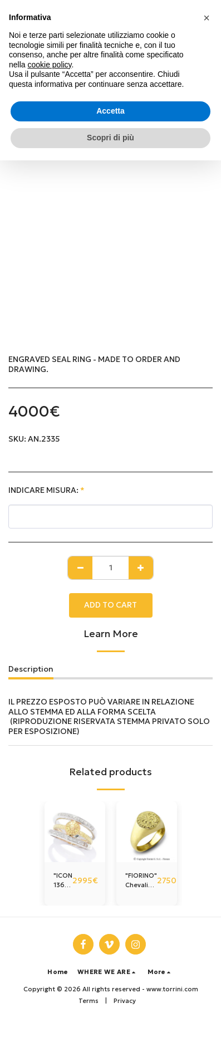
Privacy (125, 1001)
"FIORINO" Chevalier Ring (141, 881)
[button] (108, 972)
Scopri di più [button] (110, 137)
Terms (88, 1001)
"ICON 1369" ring (62, 881)
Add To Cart (110, 605)
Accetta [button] (110, 110)
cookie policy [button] (49, 64)
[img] (75, 831)
